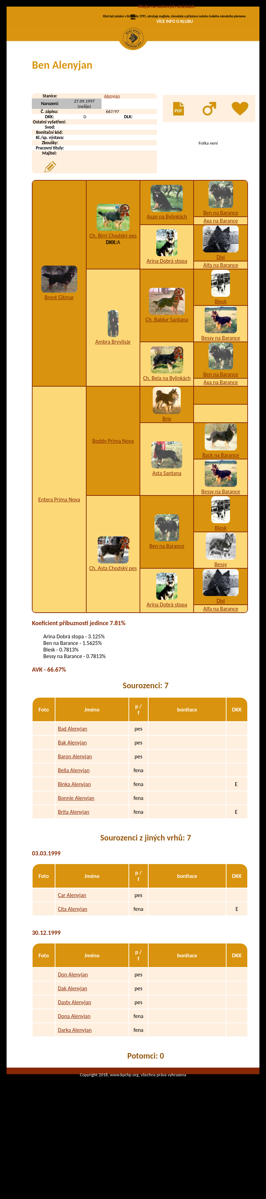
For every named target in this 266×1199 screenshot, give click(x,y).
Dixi (220, 315)
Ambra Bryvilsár (113, 400)
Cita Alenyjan (72, 967)
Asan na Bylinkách (167, 275)
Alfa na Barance (220, 323)
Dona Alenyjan (74, 1074)
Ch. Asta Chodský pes (113, 626)
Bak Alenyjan (72, 801)
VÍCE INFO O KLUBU (175, 21)
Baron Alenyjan (75, 815)
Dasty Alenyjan (74, 1061)
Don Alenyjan (73, 1033)
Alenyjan (112, 154)
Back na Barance (220, 513)
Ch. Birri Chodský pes (112, 294)
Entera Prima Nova (59, 558)
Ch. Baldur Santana (166, 378)
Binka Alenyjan (74, 842)
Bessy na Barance (220, 396)
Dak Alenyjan (72, 1047)
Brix (166, 477)
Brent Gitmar (59, 356)
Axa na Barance (221, 279)
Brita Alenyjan (73, 870)
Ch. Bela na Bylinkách (166, 436)
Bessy (220, 623)
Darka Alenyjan (75, 1088)
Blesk (221, 360)
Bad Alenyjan (72, 787)
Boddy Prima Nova (113, 499)
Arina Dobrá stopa (167, 319)
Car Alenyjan (72, 953)
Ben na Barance (220, 271)
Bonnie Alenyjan (76, 856)
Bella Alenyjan (73, 829)
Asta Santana (166, 531)
